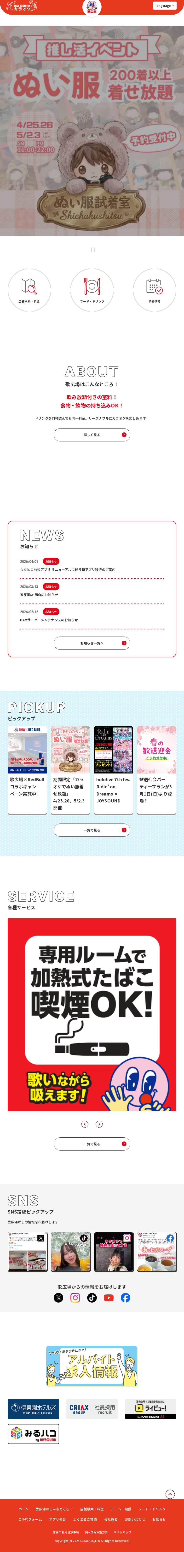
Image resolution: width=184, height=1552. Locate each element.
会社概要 (111, 1509)
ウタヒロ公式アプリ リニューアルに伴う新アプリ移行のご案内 (67, 569)
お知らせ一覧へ (92, 643)
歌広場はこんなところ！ (54, 1498)
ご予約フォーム (30, 1509)
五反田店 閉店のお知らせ (39, 594)
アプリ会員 (57, 1509)
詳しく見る (92, 434)
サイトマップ (124, 1522)
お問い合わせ (135, 1509)
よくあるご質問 (85, 1509)
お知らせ (159, 1509)
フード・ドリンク (152, 1498)
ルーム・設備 (121, 1498)
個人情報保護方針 (96, 1522)
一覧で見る (92, 830)
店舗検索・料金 (92, 1498)
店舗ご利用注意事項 (64, 1522)
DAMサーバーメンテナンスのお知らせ (49, 619)
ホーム (23, 1498)
